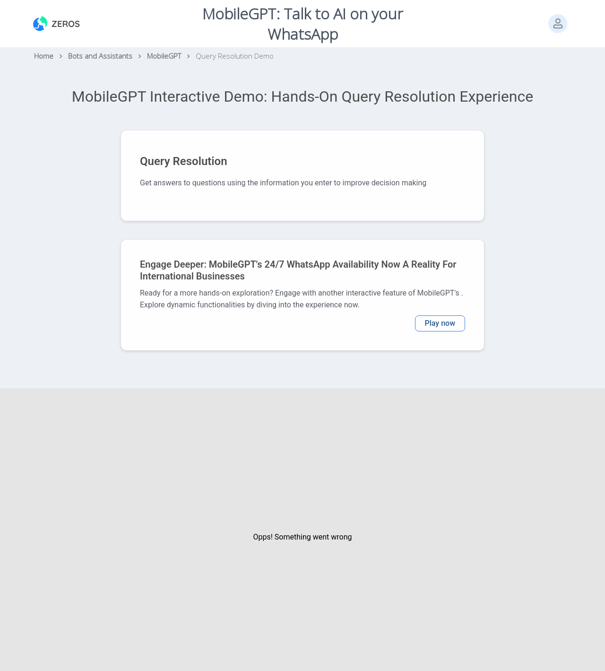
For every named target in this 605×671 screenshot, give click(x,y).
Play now (440, 323)
